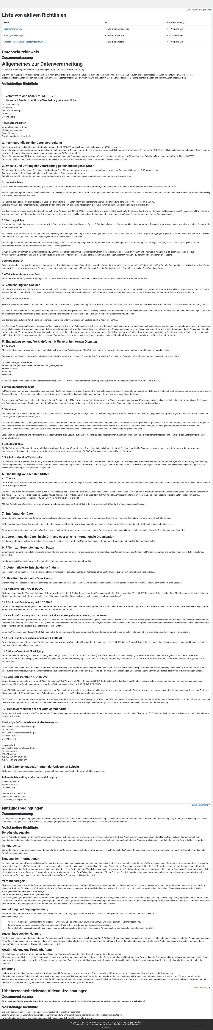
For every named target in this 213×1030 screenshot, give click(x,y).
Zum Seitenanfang (201, 805)
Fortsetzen (106, 1027)
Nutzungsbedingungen (97, 1024)
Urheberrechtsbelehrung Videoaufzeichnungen (123, 1024)
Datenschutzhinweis (80, 1024)
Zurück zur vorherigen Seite (198, 10)
